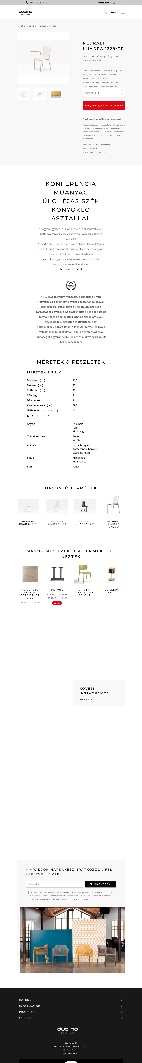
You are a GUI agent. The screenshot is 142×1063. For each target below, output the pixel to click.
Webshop (106, 2)
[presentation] (14, 94)
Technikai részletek (71, 269)
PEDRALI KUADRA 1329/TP (43, 26)
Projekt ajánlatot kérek (104, 105)
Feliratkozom (100, 884)
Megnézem (87, 699)
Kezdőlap (21, 26)
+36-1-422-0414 (73, 1050)
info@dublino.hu (74, 1053)
